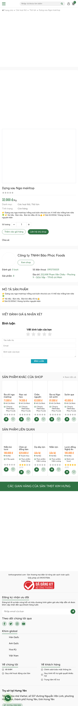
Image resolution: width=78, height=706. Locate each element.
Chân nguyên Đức (37, 397)
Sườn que (69, 395)
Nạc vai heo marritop (23, 397)
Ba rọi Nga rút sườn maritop (54, 397)
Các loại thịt (24, 204)
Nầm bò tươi (8, 448)
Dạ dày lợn (39, 447)
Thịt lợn (35, 204)
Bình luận (39, 361)
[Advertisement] (25, 39)
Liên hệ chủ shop (38, 232)
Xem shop (26, 262)
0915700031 (53, 270)
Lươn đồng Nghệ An (70, 448)
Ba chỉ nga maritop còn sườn (9, 397)
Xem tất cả (69, 377)
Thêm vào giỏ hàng (13, 232)
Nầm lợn (53, 447)
